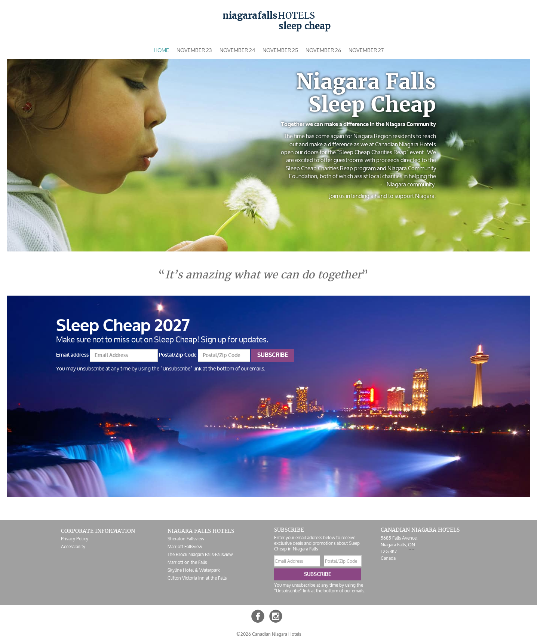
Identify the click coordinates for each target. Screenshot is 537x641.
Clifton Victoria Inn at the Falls (197, 578)
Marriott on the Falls (187, 562)
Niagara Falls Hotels (201, 531)
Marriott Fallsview (185, 546)
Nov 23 (194, 50)
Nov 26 (323, 50)
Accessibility (73, 546)
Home (161, 50)
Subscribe (272, 355)
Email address (72, 354)
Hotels (269, 15)
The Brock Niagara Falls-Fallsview (200, 554)
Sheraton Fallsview (186, 538)
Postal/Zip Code (178, 354)
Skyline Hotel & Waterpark (194, 570)
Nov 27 (366, 50)
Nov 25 (280, 50)
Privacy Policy (74, 538)
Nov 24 (237, 50)
